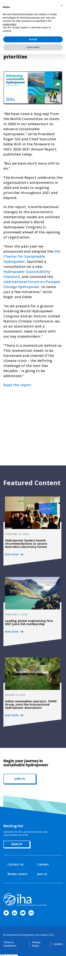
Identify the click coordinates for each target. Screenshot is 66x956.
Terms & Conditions (9, 944)
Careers (43, 864)
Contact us (15, 864)
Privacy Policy (36, 944)
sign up (16, 844)
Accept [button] (33, 39)
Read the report (17, 385)
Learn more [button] (32, 47)
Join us (42, 874)
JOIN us (20, 779)
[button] (61, 5)
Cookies (58, 944)
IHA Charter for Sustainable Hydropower (31, 256)
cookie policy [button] (9, 24)
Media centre (17, 874)
